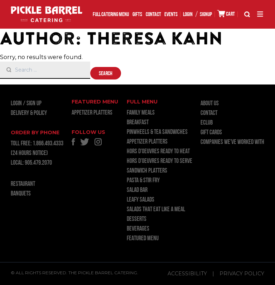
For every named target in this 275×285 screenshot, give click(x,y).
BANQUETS (21, 193)
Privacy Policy (241, 273)
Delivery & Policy (29, 113)
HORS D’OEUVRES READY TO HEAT (158, 151)
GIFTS (137, 15)
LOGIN (188, 15)
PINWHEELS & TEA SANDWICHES (157, 132)
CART (226, 13)
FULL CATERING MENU (111, 15)
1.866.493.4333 (48, 143)
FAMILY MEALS (141, 113)
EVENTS (171, 15)
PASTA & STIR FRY (143, 180)
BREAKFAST (138, 122)
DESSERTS (136, 219)
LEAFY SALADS (140, 200)
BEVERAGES (138, 229)
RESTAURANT (23, 184)
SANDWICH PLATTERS (147, 171)
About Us (210, 103)
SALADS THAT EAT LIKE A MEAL (156, 209)
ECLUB (207, 123)
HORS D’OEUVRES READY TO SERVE (159, 161)
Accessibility (187, 273)
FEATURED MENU (143, 238)
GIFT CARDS (211, 132)
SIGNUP (206, 15)
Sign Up (34, 103)
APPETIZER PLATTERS (92, 113)
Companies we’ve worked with (232, 142)
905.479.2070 (38, 163)
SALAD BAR (137, 190)
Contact (153, 15)
